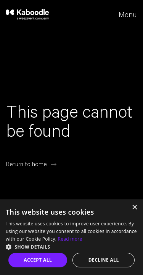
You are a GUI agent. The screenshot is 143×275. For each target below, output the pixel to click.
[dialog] (71, 237)
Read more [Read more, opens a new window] (70, 239)
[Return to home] (31, 164)
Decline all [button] (103, 260)
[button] (71, 246)
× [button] (134, 207)
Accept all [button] (38, 260)
